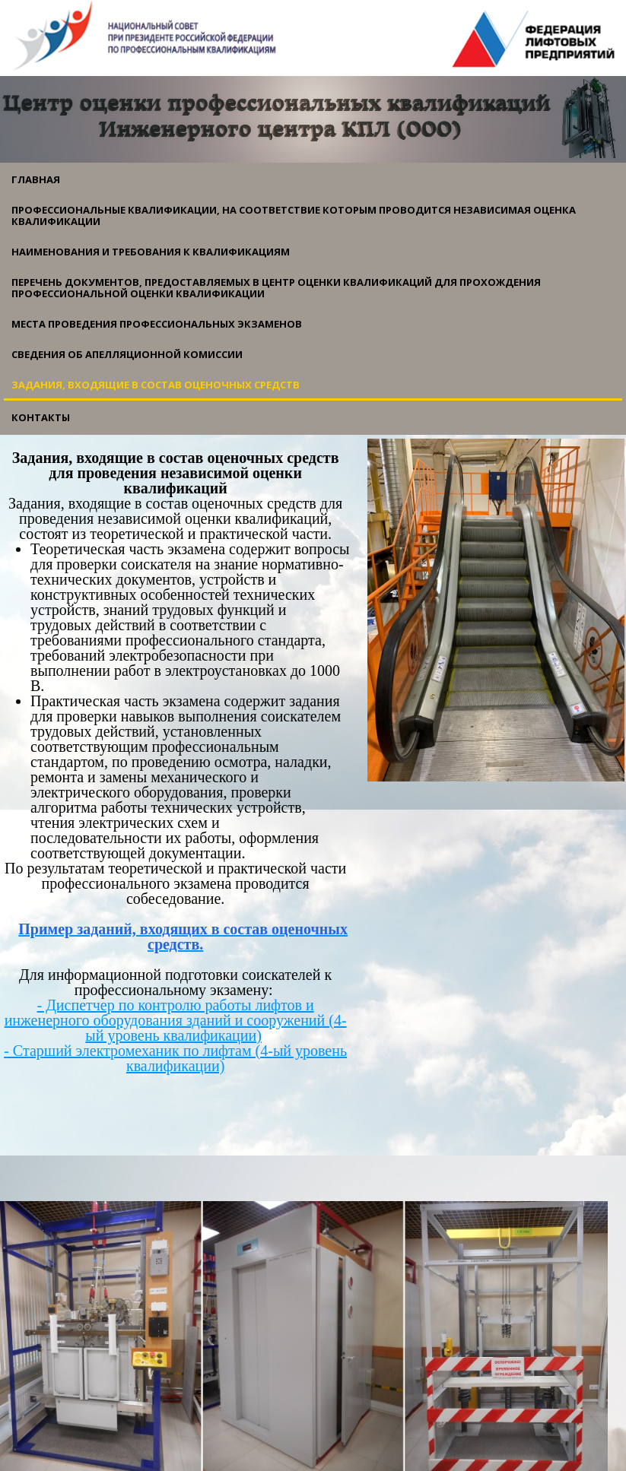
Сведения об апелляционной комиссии (127, 354)
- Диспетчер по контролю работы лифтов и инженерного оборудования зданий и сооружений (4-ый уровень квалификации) (176, 1020)
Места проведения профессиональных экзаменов (156, 324)
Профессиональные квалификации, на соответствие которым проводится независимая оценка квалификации (293, 215)
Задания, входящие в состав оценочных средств (155, 385)
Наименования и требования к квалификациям (150, 251)
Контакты (40, 417)
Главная (35, 179)
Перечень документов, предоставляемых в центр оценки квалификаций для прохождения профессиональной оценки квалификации (276, 287)
